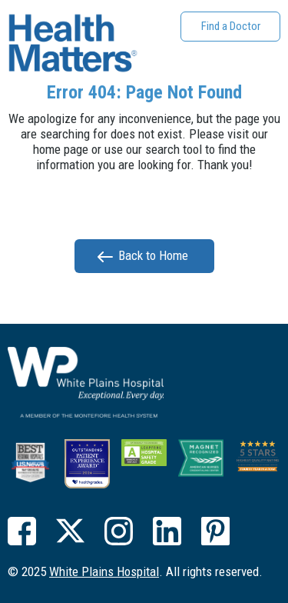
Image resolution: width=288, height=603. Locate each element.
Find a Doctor (230, 26)
